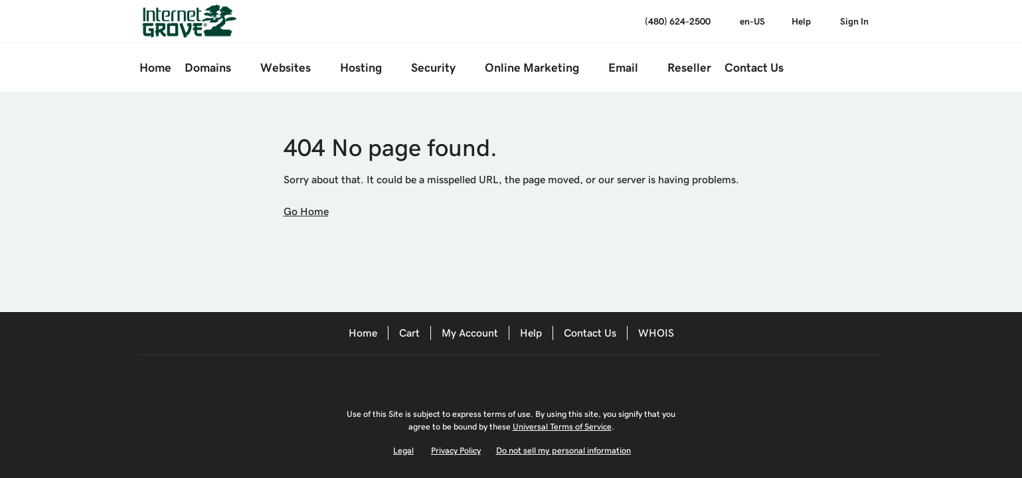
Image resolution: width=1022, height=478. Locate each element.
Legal (403, 450)
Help (531, 333)
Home (363, 333)
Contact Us (590, 333)
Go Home (306, 211)
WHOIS (656, 333)
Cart (409, 333)
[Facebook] (482, 378)
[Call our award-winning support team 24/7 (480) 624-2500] (801, 22)
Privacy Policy (456, 450)
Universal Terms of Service (562, 427)
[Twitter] (519, 378)
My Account (470, 333)
